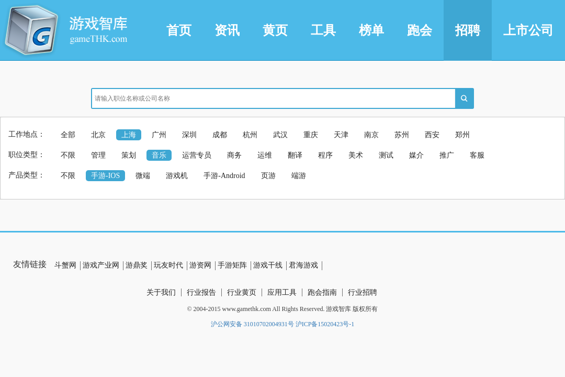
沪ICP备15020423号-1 (325, 324)
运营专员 (196, 155)
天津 (341, 135)
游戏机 (177, 176)
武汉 (280, 135)
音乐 (159, 155)
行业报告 (201, 292)
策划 (128, 155)
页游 (268, 176)
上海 (128, 135)
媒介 (416, 155)
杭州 (250, 135)
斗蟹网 (65, 265)
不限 (68, 155)
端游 (298, 176)
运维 (264, 155)
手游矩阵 (232, 265)
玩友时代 (168, 265)
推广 (446, 155)
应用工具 (282, 292)
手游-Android (224, 176)
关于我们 (161, 292)
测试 (386, 155)
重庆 (310, 135)
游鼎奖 (137, 265)
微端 (142, 176)
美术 (355, 155)
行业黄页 (241, 292)
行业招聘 (362, 292)
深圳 (189, 135)
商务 (234, 155)
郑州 (462, 135)
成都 (219, 135)
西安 (432, 135)
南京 (371, 135)
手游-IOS (105, 176)
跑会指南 (322, 292)
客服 (477, 155)
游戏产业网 (101, 265)
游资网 (200, 265)
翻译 (295, 155)
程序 (325, 155)
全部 (68, 135)
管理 (98, 155)
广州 (159, 135)
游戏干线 (267, 265)
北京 (98, 135)
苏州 (401, 135)
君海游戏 (303, 265)
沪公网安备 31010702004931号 (252, 324)
